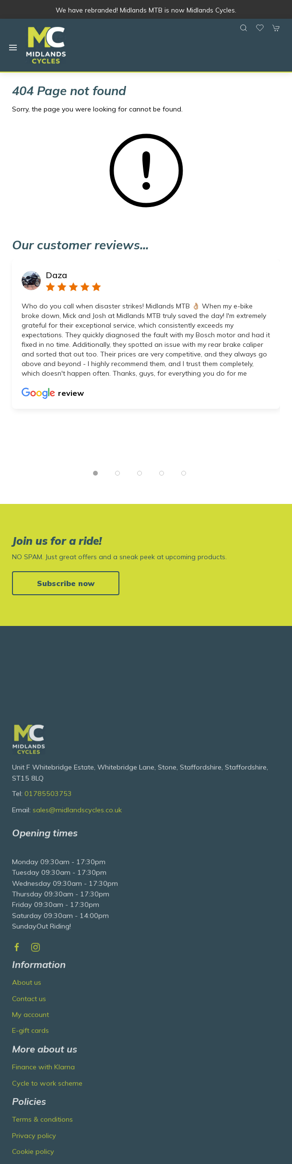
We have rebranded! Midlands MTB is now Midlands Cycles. (146, 10)
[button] (13, 47)
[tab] (95, 473)
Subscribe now (65, 583)
